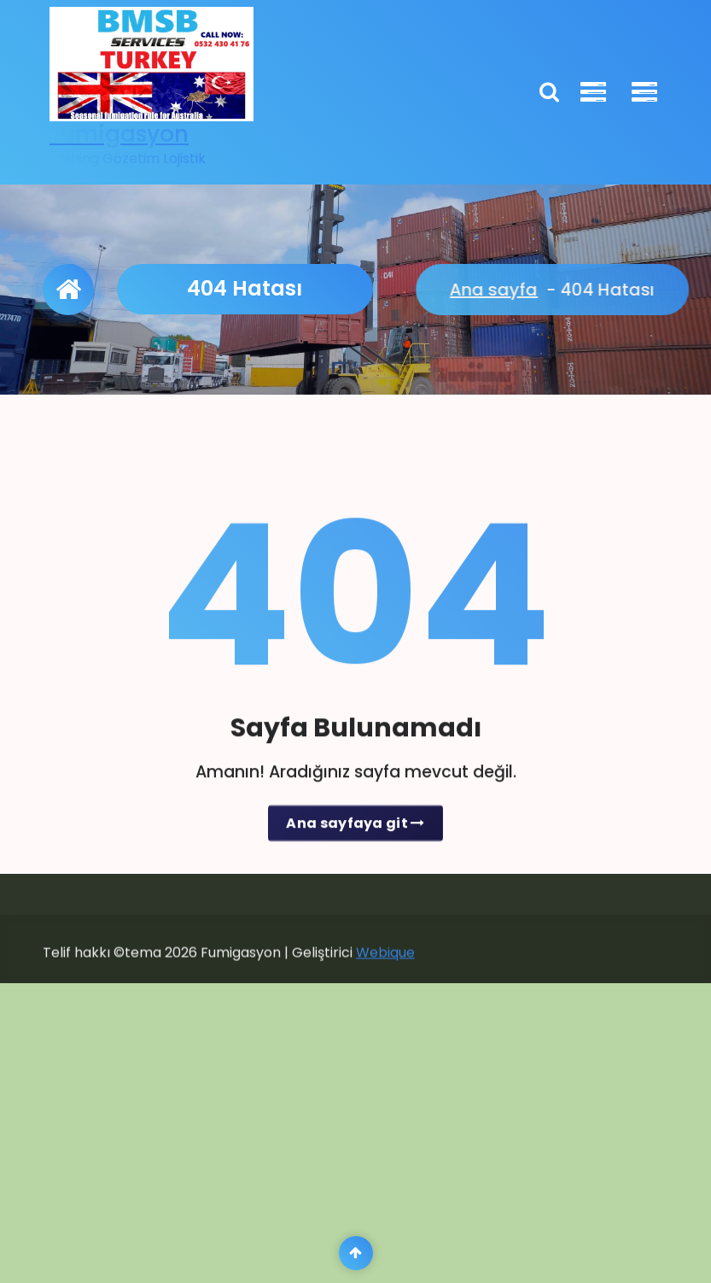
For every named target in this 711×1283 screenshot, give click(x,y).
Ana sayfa (655, 290)
